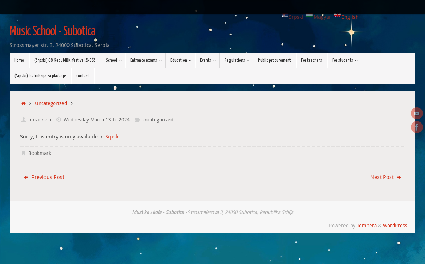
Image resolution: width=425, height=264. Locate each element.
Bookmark (39, 153)
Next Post (385, 176)
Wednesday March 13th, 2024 (97, 119)
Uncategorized (51, 103)
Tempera (367, 225)
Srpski (112, 136)
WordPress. (395, 225)
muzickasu (39, 119)
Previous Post (44, 176)
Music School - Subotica (52, 31)
